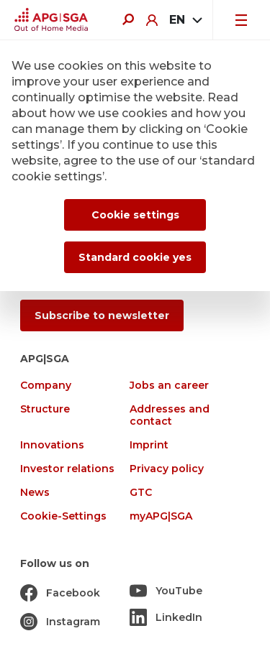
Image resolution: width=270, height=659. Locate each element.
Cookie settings (135, 214)
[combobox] (185, 20)
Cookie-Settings (63, 516)
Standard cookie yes (135, 257)
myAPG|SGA (161, 516)
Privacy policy (167, 469)
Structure (45, 409)
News (35, 493)
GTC (141, 493)
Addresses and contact (170, 415)
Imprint (149, 445)
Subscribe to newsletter (102, 315)
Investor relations (67, 469)
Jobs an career (169, 385)
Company (45, 385)
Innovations (52, 445)
